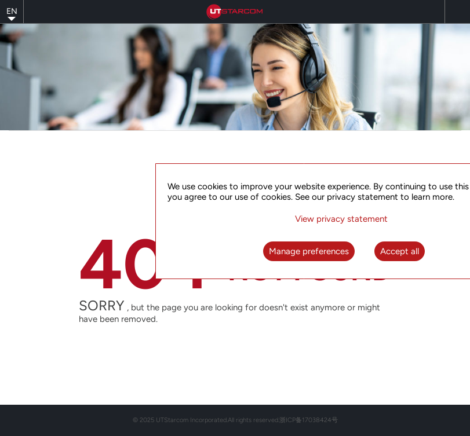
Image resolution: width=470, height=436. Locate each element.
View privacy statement (341, 219)
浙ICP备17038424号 (308, 420)
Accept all (399, 251)
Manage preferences (309, 251)
